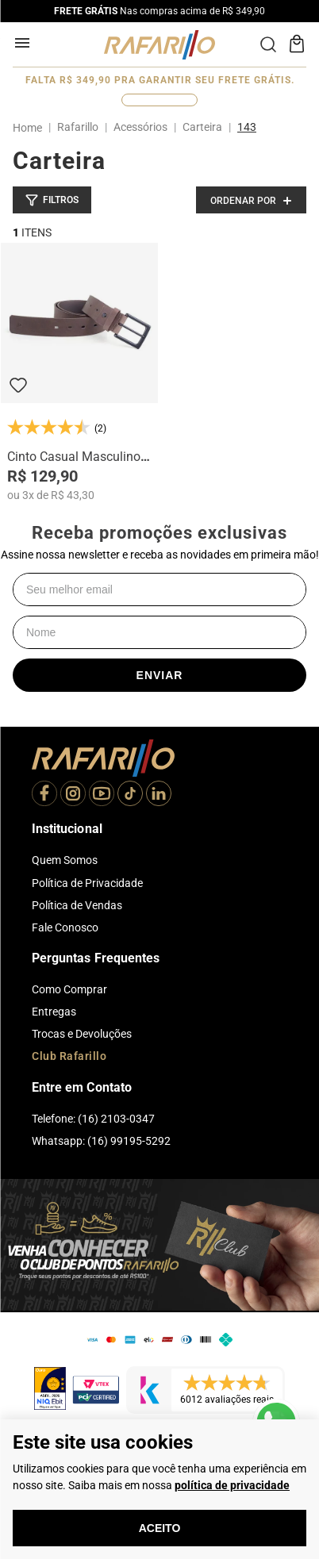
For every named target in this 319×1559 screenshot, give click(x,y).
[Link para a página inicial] (30, 128)
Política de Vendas (77, 905)
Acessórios (140, 127)
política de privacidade (232, 1485)
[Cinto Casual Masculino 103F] (79, 372)
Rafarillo (77, 127)
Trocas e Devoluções (82, 1033)
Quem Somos (65, 860)
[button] (52, 200)
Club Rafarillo (69, 1056)
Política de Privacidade (87, 883)
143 (246, 127)
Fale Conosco (65, 927)
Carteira (202, 127)
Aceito (160, 1528)
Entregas (54, 1011)
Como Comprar (69, 989)
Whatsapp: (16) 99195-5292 (101, 1141)
